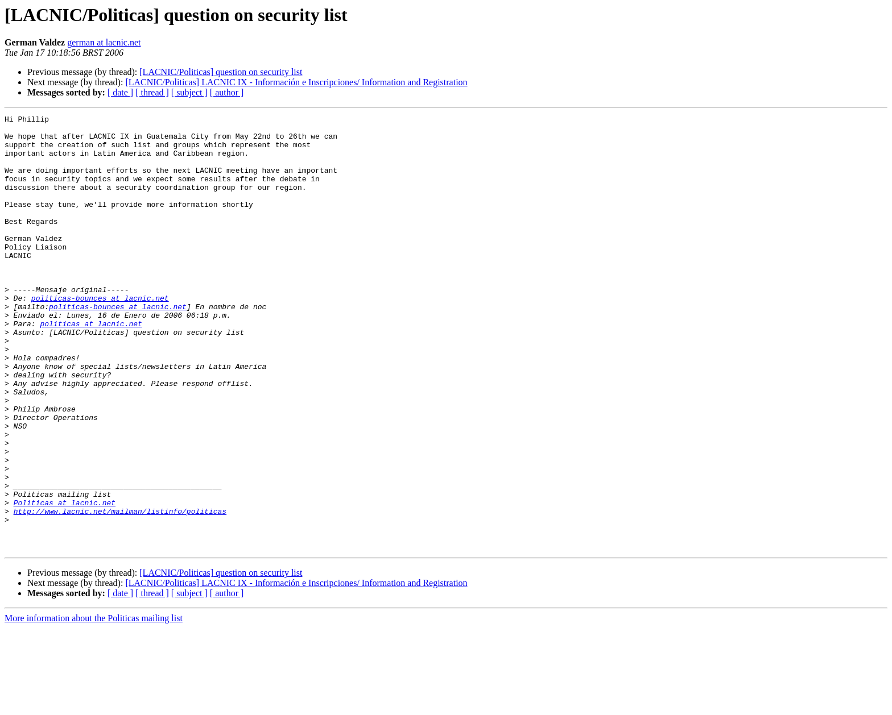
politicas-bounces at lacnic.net (100, 335)
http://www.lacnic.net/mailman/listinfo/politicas (120, 591)
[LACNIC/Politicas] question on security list (220, 72)
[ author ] (227, 92)
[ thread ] (152, 92)
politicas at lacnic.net (91, 366)
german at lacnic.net (104, 42)
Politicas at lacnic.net (64, 581)
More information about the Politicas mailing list (94, 705)
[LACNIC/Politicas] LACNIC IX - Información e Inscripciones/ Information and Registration (296, 82)
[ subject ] (189, 92)
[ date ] (120, 92)
